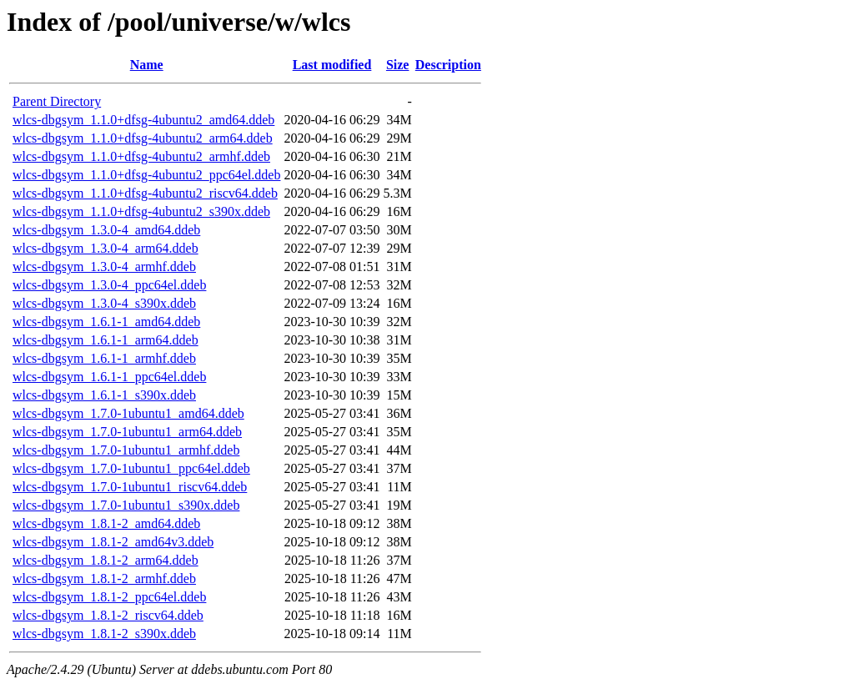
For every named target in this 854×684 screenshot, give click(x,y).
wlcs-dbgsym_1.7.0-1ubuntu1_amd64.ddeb (128, 413)
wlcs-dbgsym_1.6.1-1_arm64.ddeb (105, 340)
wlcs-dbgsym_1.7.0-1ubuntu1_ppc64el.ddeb (131, 468)
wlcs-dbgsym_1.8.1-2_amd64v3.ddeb (113, 542)
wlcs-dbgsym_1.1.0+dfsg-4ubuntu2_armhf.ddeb (141, 156)
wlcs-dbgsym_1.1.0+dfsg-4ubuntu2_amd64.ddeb (143, 120)
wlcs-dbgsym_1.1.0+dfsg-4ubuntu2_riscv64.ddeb (145, 193)
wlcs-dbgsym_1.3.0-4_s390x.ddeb (104, 303)
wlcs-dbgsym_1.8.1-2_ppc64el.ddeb (109, 597)
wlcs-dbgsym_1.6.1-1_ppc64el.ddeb (109, 377)
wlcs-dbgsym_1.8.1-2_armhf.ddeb (104, 578)
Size (397, 65)
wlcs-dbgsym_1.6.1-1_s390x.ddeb (104, 395)
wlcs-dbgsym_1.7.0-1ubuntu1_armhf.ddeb (126, 450)
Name (146, 65)
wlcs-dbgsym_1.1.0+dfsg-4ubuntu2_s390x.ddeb (141, 211)
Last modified (332, 65)
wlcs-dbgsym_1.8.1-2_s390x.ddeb (104, 633)
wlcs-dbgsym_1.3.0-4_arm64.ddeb (105, 248)
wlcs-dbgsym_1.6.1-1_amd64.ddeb (106, 321)
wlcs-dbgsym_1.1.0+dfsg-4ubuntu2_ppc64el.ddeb (146, 175)
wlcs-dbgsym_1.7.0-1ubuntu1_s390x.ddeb (126, 505)
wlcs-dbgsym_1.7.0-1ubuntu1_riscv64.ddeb (130, 487)
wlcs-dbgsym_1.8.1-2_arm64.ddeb (105, 560)
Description (448, 65)
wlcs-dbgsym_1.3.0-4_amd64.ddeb (106, 230)
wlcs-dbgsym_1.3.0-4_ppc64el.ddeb (109, 285)
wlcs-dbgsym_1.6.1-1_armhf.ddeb (104, 358)
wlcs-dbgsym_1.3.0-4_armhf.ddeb (104, 266)
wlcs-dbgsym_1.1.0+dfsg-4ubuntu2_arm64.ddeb (143, 138)
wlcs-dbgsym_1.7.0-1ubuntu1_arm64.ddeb (127, 432)
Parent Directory (57, 101)
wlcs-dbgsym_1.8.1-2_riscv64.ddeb (108, 615)
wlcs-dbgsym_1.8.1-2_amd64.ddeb (106, 523)
